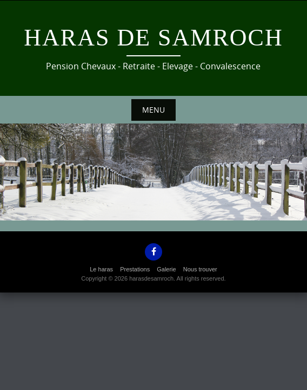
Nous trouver (200, 269)
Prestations (135, 269)
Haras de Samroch (153, 37)
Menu (153, 110)
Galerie (166, 269)
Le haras (101, 269)
